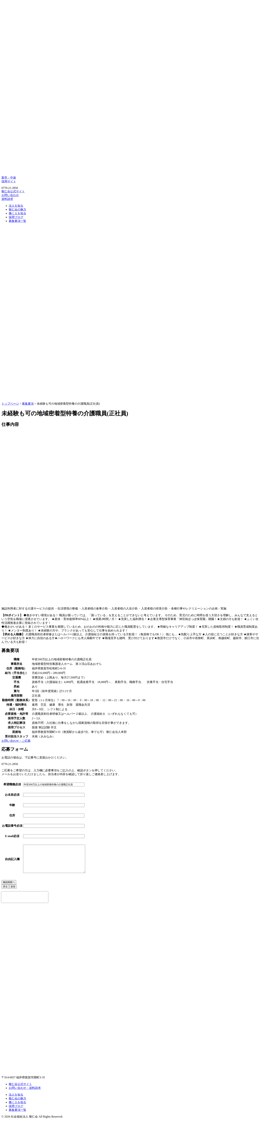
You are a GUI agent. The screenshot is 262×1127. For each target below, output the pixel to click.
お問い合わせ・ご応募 (16, 740)
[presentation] (24, 902)
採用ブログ (16, 217)
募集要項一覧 (17, 220)
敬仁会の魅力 (17, 209)
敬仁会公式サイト (13, 191)
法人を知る (16, 205)
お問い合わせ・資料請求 (25, 1093)
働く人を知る (17, 213)
